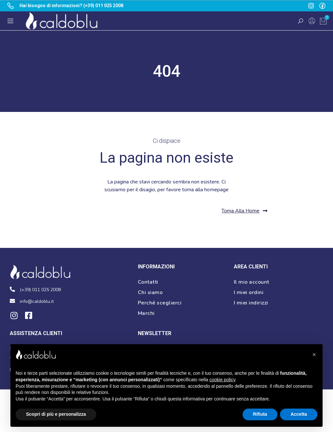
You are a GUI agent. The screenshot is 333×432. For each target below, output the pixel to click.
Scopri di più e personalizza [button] (56, 414)
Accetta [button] (298, 414)
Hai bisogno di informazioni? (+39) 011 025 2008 (71, 5)
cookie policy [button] (222, 379)
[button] (244, 211)
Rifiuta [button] (260, 414)
